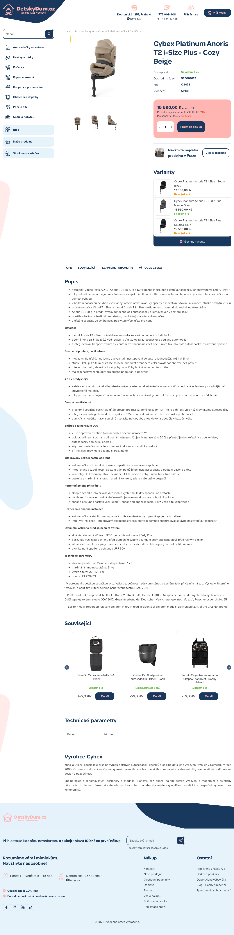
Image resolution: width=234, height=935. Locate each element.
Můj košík (219, 12)
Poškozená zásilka (155, 901)
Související (86, 267)
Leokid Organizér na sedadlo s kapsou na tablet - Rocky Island (200, 678)
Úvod (68, 31)
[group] (96, 667)
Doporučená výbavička (211, 879)
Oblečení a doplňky (25, 97)
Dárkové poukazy (208, 874)
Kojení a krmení (23, 77)
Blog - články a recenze (212, 885)
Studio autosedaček (26, 153)
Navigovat (135, 18)
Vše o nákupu (152, 896)
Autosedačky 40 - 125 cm (126, 31)
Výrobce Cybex (150, 267)
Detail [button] (105, 696)
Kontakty (149, 869)
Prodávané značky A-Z (211, 869)
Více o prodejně (216, 153)
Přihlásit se (190, 14)
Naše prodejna (23, 141)
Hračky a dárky (23, 57)
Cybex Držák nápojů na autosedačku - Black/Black (148, 676)
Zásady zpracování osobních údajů (148, 847)
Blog (16, 130)
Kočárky (18, 67)
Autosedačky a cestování (29, 47)
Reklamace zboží (155, 907)
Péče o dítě (20, 107)
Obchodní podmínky (157, 879)
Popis (68, 267)
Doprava (149, 885)
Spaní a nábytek (23, 117)
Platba (148, 890)
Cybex (185, 91)
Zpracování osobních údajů (214, 890)
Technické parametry (116, 267)
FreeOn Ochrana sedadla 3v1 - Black (96, 676)
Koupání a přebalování (28, 87)
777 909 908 (167, 14)
